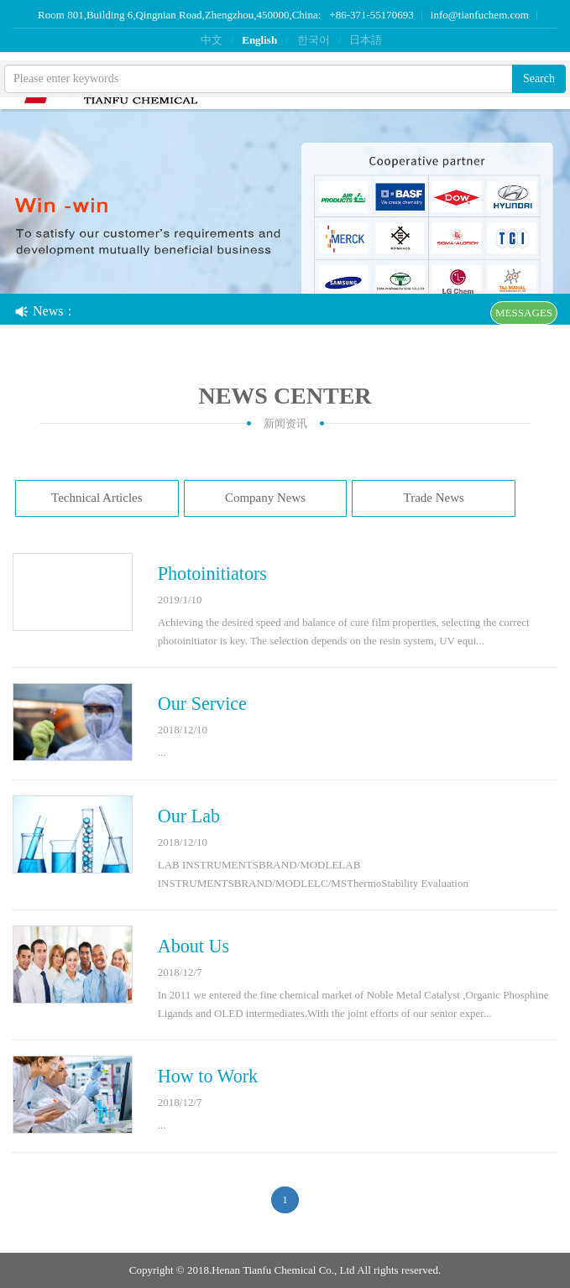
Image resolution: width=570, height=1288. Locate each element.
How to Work (208, 1076)
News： (45, 311)
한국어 (313, 40)
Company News (265, 497)
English (259, 40)
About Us (193, 946)
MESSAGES (523, 312)
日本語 (365, 40)
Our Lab (189, 816)
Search (539, 78)
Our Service (202, 703)
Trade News (434, 497)
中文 (211, 40)
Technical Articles (97, 497)
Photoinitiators (212, 573)
